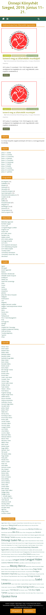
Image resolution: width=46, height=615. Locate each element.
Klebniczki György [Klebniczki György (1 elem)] (5, 556)
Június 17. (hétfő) (6, 164)
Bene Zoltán (5, 362)
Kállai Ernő (4, 412)
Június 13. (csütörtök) (7, 156)
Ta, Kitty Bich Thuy (6, 498)
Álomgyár (4, 268)
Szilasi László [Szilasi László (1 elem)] (4, 587)
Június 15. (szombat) (32, 55)
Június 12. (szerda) (6, 154)
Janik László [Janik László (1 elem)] (7, 552)
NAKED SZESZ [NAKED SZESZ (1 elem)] (4, 571)
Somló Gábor (5, 486)
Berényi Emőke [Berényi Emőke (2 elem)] (33, 529)
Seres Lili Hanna (6, 477)
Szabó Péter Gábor (6, 490)
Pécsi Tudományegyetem (8, 318)
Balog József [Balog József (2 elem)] (13, 525)
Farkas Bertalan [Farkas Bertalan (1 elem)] (40, 543)
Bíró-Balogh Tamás (7, 370)
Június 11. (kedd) (6, 153)
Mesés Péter (5, 438)
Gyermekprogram (6, 193)
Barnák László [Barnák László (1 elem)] (21, 525)
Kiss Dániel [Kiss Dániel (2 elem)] (27, 554)
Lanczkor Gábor (6, 423)
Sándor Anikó (5, 475)
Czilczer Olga (5, 381)
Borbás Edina (5, 373)
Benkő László (5, 366)
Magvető (4, 302)
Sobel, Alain (4, 484)
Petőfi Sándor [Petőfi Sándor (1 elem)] (32, 574)
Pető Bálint (4, 465)
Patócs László (5, 461)
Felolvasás (4, 187)
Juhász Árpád (5, 408)
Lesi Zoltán (4, 429)
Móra (3, 310)
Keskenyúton (5, 299)
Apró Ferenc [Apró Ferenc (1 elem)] (38, 523)
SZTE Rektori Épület (7, 249)
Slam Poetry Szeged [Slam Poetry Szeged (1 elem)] (22, 576)
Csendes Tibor (5, 379)
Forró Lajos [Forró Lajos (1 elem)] (14, 545)
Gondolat (4, 289)
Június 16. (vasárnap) (32, 109)
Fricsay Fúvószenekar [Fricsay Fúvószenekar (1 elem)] (23, 545)
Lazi (2, 300)
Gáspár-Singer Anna (7, 394)
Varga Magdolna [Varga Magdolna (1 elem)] (11, 593)
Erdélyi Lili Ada (5, 385)
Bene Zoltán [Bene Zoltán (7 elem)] (8, 528)
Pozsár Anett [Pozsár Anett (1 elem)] (39, 574)
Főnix (2, 283)
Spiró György (5, 488)
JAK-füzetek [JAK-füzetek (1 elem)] (35, 550)
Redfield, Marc (5, 471)
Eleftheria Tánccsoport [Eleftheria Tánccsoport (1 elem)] (6, 543)
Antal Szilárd (5, 348)
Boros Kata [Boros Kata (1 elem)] (8, 535)
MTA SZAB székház (7, 239)
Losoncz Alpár (5, 433)
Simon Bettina (5, 481)
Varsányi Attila (5, 504)
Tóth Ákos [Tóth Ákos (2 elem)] (31, 590)
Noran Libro (4, 312)
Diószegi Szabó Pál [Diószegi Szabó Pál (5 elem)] (11, 540)
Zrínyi (3, 337)
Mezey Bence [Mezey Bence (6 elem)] (18, 566)
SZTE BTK (4, 243)
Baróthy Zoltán (5, 356)
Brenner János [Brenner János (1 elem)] (20, 535)
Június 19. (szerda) (6, 168)
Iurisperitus (4, 291)
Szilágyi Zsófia (5, 494)
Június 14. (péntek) (6, 158)
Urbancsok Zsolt (6, 502)
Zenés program (5, 212)
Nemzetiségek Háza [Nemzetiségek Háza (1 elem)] (13, 571)
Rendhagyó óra (5, 206)
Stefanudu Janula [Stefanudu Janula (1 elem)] (12, 580)
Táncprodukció (5, 210)
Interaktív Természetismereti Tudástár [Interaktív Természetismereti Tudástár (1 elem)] (23, 550)
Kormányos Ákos (6, 416)
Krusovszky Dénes (6, 417)
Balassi (3, 272)
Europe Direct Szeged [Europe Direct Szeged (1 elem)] (23, 543)
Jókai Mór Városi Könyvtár (9, 295)
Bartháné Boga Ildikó (7, 358)
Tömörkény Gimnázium (8, 252)
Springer (3, 323)
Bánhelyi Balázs (6, 354)
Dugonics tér (7, 55)
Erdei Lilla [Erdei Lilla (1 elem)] (14, 543)
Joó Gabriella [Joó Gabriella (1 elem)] (13, 552)
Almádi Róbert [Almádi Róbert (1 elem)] (20, 523)
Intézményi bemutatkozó (18, 55)
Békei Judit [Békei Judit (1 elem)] (41, 535)
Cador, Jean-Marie (6, 377)
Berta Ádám (4, 368)
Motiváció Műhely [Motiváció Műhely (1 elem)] (28, 569)
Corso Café (4, 226)
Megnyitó (4, 204)
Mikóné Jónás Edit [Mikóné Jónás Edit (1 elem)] (36, 566)
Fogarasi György (6, 393)
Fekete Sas (4, 279)
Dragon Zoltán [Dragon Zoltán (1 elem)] (24, 540)
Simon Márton (5, 483)
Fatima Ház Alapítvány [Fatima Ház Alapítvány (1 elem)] (6, 545)
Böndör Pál (4, 371)
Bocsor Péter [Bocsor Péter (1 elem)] (23, 532)
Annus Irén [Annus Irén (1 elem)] (32, 523)
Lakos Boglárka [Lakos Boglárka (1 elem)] (8, 560)
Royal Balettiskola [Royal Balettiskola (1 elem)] (13, 576)
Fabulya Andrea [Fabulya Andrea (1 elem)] (32, 543)
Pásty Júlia (4, 458)
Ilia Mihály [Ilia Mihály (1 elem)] (11, 550)
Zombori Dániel (6, 513)
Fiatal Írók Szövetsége (7, 281)
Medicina (4, 308)
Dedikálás (4, 183)
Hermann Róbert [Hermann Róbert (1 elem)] (5, 547)
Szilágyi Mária (5, 492)
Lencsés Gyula (5, 425)
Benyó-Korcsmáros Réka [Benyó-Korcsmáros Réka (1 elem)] (22, 529)
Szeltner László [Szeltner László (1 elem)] (40, 584)
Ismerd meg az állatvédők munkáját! (21, 58)
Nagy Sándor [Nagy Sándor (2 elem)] (37, 569)
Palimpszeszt (5, 316)
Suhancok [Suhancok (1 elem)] (18, 580)
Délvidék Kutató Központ (8, 276)
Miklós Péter (5, 442)
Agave (3, 266)
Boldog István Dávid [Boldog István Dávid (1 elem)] (30, 532)
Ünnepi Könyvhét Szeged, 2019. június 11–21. (23, 7)
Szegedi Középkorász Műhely (10, 329)
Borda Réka (4, 375)
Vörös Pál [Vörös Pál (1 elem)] (28, 593)
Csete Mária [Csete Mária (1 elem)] (24, 537)
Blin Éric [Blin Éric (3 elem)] (15, 532)
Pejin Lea (4, 463)
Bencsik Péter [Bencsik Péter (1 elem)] (35, 525)
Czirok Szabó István (7, 383)
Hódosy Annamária (7, 400)
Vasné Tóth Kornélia (7, 505)
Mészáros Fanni (6, 440)
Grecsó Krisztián (6, 398)
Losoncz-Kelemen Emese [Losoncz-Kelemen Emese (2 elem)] (10, 563)
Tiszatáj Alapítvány (6, 333)
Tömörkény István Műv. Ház (9, 254)
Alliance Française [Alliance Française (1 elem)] (12, 523)
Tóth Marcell (5, 500)
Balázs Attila (5, 352)
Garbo (3, 287)
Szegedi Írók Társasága (8, 327)
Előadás (3, 185)
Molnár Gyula (5, 446)
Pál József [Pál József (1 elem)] (6, 576)
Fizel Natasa (5, 391)
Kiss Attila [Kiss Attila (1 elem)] (20, 554)
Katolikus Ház (5, 235)
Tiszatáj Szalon (5, 250)
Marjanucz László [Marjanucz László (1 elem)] (5, 566)
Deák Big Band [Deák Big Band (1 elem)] (37, 537)
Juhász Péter (5, 410)
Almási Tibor (5, 347)
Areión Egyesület (6, 270)
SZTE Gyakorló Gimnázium (9, 245)
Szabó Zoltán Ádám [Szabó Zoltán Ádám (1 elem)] (16, 584)
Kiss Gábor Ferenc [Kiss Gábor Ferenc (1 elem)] (35, 554)
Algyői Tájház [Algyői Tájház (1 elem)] (4, 523)
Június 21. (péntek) (6, 172)
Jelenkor (3, 293)
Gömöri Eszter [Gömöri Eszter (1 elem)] (39, 545)
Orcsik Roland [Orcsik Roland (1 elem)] (29, 571)
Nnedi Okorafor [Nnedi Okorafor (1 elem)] (22, 571)
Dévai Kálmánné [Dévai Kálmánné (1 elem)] (32, 540)
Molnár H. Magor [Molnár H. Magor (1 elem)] (20, 569)
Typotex (3, 335)
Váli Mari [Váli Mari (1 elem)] (23, 593)
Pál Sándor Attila (6, 454)
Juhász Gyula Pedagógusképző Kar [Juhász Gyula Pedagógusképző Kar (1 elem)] (25, 552)
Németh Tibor (5, 450)
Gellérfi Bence (5, 396)
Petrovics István (6, 467)
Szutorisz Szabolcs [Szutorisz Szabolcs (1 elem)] (12, 587)
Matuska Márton (6, 437)
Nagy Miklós (5, 448)
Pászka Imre (5, 460)
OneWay (3, 314)
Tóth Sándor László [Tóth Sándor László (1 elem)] (23, 590)
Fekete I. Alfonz (5, 389)
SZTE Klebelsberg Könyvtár (9, 247)
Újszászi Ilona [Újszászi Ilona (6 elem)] (9, 596)
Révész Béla (5, 473)
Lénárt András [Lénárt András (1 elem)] (28, 562)
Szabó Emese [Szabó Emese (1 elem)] (31, 580)
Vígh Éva (3, 509)
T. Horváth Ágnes (6, 496)
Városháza (4, 256)
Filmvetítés (4, 189)
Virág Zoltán (4, 511)
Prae (2, 320)
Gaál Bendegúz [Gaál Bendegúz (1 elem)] (31, 545)
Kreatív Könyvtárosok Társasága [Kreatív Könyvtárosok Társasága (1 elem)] (23, 556)
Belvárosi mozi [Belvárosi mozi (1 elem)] (28, 525)
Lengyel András (5, 427)
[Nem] (44, 608)
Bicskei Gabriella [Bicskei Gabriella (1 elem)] (8, 532)
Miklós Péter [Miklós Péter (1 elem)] (29, 566)
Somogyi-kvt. (5, 321)
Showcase (4, 208)
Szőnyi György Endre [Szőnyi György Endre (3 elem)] (25, 587)
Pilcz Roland (4, 469)
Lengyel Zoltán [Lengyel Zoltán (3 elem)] (18, 559)
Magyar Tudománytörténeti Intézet (11, 306)
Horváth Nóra (5, 406)
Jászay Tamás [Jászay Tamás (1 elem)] (36, 552)
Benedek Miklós (6, 364)
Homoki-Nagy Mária (7, 404)
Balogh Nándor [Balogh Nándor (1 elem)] (4, 525)
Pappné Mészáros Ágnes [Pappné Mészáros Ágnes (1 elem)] (23, 574)
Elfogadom (16, 611)
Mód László (4, 444)
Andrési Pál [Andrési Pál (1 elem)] (26, 523)
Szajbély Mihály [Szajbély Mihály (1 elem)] (24, 584)
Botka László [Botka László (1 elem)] (14, 535)
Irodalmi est (4, 197)
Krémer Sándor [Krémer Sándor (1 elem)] (35, 556)
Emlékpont (4, 277)
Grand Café (4, 231)
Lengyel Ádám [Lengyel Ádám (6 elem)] (33, 559)
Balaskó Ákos (5, 350)
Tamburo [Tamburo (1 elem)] (37, 587)
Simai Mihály (5, 479)
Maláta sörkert (5, 237)
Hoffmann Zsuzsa (6, 402)
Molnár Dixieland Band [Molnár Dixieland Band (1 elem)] (10, 569)
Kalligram (4, 297)
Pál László (4, 452)
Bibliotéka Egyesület (7, 222)
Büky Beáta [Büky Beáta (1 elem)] (18, 537)
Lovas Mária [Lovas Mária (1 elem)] (21, 562)
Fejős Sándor (5, 387)
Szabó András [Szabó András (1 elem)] (25, 580)
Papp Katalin (5, 456)
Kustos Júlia (4, 419)
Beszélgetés (5, 181)
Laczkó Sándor (5, 421)
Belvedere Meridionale (7, 274)
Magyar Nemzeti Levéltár (8, 304)
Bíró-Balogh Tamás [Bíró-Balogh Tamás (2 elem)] (8, 537)
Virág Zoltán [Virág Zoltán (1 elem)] (18, 593)
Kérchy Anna (5, 414)
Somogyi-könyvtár (6, 241)
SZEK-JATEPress (6, 331)
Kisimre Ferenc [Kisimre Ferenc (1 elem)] (14, 554)
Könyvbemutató (6, 203)
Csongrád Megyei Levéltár (9, 227)
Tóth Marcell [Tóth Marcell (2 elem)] (14, 590)
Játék (2, 199)
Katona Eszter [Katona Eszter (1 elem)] (7, 554)
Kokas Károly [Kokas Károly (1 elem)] (13, 556)
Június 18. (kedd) (6, 166)
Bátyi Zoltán (5, 360)
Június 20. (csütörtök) (7, 170)
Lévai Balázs (5, 431)
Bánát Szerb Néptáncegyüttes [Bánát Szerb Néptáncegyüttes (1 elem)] (32, 535)
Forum (3, 285)
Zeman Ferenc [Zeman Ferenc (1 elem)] (39, 593)
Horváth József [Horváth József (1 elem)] (13, 547)
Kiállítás (3, 201)
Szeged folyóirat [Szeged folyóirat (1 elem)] (32, 584)
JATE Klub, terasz (6, 233)
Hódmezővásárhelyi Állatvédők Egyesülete (17, 61)
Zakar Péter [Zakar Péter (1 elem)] (33, 593)
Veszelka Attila (5, 507)
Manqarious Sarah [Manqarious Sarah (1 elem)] (36, 562)
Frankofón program (7, 191)
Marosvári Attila (6, 435)
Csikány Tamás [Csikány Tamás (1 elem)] (30, 537)
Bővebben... (29, 611)
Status (3, 325)
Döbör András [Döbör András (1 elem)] (39, 540)
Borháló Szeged (6, 224)
